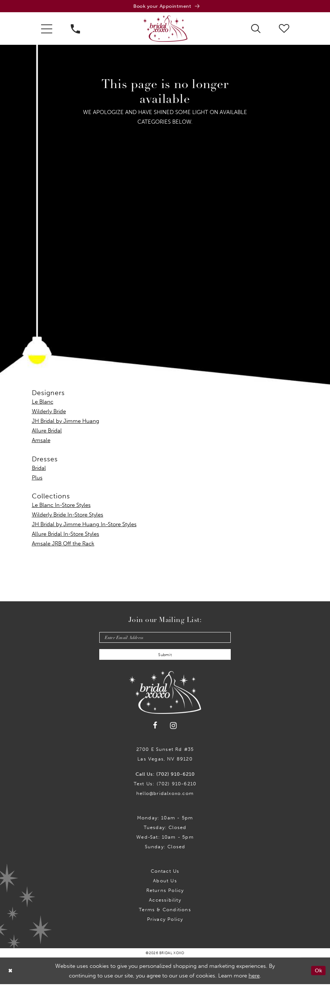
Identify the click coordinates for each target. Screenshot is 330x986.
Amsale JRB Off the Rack (63, 544)
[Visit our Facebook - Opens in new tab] (155, 727)
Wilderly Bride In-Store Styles (67, 515)
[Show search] (256, 28)
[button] (46, 29)
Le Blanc (42, 402)
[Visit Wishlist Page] (284, 28)
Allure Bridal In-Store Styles (65, 534)
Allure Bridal (47, 431)
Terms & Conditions (165, 911)
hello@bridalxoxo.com (165, 795)
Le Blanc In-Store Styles (61, 505)
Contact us (165, 873)
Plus (37, 478)
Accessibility (165, 902)
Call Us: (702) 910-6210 (165, 776)
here (254, 977)
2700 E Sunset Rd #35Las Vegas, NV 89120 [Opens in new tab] (165, 755)
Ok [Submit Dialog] (318, 972)
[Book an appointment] (165, 6)
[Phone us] (75, 29)
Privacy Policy (165, 921)
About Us (165, 882)
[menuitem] (46, 29)
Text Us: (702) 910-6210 (165, 785)
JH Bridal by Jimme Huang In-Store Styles (84, 525)
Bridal (39, 468)
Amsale (41, 441)
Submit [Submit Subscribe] (165, 656)
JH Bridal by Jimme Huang (65, 421)
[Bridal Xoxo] (165, 29)
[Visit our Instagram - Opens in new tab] (173, 727)
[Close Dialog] (10, 972)
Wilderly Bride (49, 412)
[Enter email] (165, 638)
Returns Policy (165, 892)
